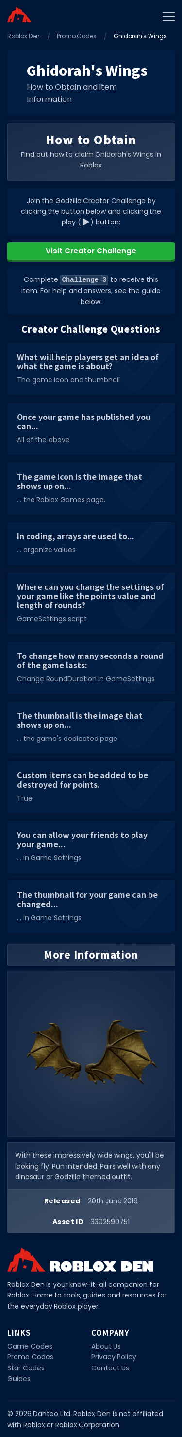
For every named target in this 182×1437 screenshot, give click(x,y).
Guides (19, 1378)
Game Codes (29, 1346)
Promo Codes (77, 36)
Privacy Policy (114, 1356)
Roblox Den (23, 36)
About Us (106, 1346)
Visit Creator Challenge (91, 251)
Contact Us (110, 1367)
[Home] (19, 14)
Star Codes (26, 1367)
